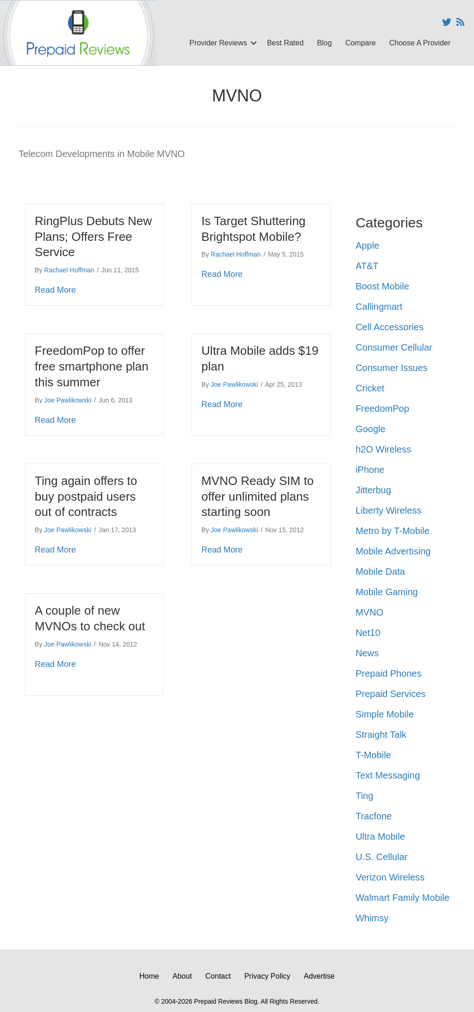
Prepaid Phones (388, 673)
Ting (364, 796)
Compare (360, 43)
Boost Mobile (382, 286)
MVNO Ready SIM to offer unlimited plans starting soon (257, 496)
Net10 (368, 633)
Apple (367, 245)
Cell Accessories (390, 327)
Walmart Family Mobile (402, 898)
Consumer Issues (392, 368)
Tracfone (374, 816)
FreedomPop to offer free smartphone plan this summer (92, 366)
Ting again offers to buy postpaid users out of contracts (86, 496)
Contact (218, 976)
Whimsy (372, 918)
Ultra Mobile (380, 836)
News (367, 653)
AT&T (367, 266)
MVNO (369, 612)
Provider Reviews (218, 43)
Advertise (319, 976)
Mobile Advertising (393, 551)
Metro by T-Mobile (393, 531)
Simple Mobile (385, 714)
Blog (324, 43)
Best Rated (285, 43)
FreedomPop (382, 408)
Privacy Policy (267, 976)
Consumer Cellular (394, 347)
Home (149, 976)
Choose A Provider (420, 43)
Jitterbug (373, 490)
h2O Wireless (383, 449)
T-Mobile (373, 755)
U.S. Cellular (381, 857)
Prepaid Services (390, 694)
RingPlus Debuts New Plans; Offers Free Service (93, 236)
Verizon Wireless (390, 877)
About (182, 976)
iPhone (370, 470)
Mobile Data (380, 571)
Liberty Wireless (388, 510)
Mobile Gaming (387, 592)
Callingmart (379, 307)
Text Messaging (388, 775)
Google (371, 429)
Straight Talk (381, 734)
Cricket (370, 388)
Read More (55, 290)
